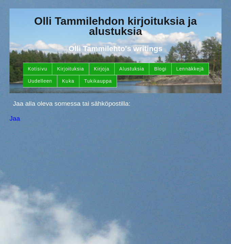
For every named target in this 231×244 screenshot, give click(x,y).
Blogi (160, 69)
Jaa (14, 118)
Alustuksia (132, 69)
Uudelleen (40, 81)
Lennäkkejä (190, 69)
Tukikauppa (98, 81)
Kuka (68, 81)
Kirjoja (102, 69)
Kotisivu (37, 69)
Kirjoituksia (70, 69)
